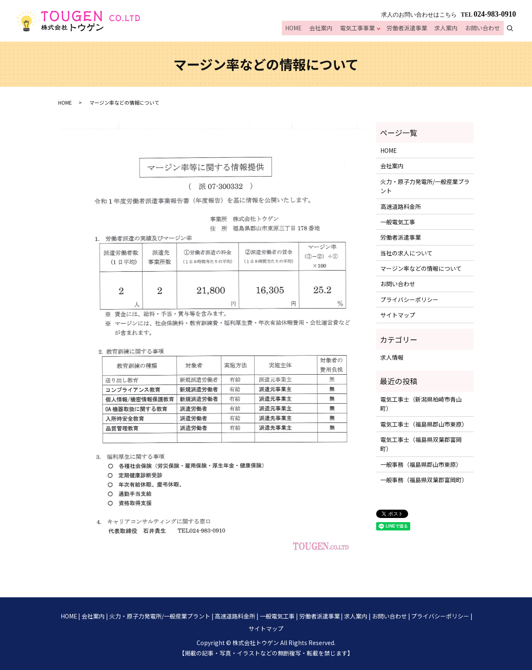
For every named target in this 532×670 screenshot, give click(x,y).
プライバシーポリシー (409, 299)
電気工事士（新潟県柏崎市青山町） (421, 403)
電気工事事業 (361, 29)
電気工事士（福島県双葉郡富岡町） (421, 444)
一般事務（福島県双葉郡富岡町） (424, 480)
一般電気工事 (397, 222)
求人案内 (448, 29)
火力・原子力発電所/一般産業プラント (425, 186)
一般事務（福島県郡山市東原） (421, 464)
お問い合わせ (483, 29)
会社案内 (326, 29)
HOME (300, 29)
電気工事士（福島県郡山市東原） (424, 424)
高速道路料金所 (400, 206)
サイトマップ (397, 315)
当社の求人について (406, 253)
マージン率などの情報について (421, 268)
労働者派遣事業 (410, 29)
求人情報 (392, 357)
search (514, 29)
